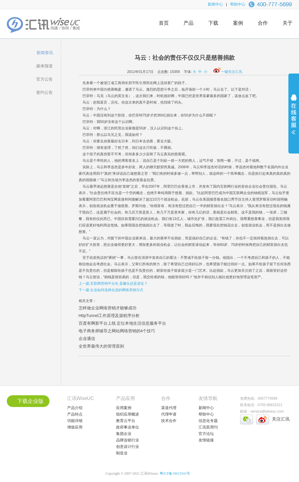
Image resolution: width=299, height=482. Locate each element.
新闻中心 (215, 4)
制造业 (122, 453)
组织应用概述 (127, 414)
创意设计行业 (127, 446)
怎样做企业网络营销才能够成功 (107, 308)
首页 (164, 23)
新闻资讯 (45, 52)
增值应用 (74, 427)
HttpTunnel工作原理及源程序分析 (109, 315)
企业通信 (87, 338)
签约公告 (44, 92)
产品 (189, 23)
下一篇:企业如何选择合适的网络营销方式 (111, 290)
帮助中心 (237, 4)
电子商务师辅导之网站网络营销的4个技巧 (117, 330)
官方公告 (44, 79)
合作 (263, 23)
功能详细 (74, 420)
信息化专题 (208, 420)
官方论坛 (206, 433)
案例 (238, 23)
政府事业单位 (127, 427)
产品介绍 (74, 408)
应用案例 (123, 408)
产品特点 (74, 414)
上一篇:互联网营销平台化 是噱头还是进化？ (113, 283)
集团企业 (123, 433)
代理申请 (168, 414)
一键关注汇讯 (227, 72)
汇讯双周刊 (208, 427)
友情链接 (206, 440)
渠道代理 (168, 408)
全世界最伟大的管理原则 (101, 346)
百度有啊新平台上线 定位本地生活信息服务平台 (122, 323)
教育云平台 (125, 420)
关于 (288, 23)
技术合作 (168, 420)
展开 (293, 118)
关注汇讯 (281, 418)
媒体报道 (44, 66)
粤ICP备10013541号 (175, 473)
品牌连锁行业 (127, 440)
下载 (213, 23)
